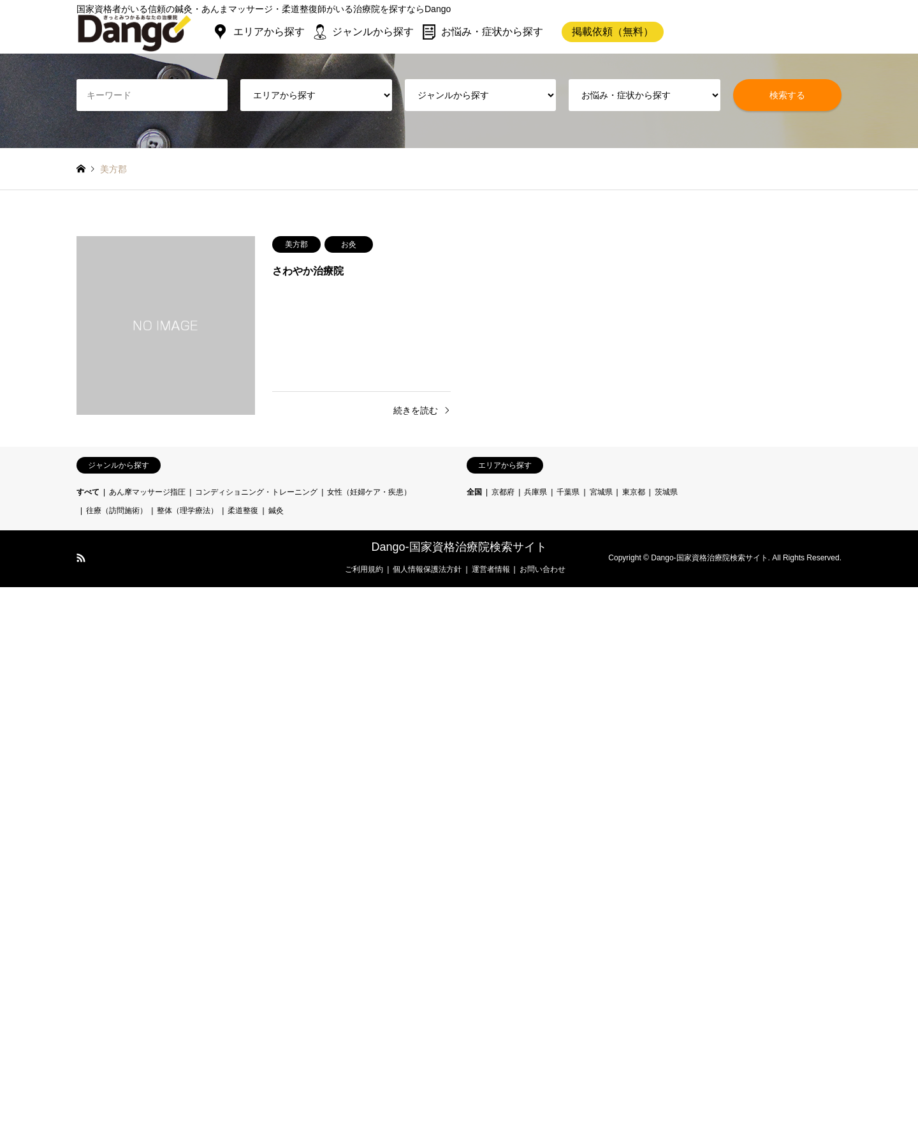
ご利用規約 (364, 569)
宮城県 (601, 492)
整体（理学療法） (187, 510)
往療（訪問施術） (116, 510)
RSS (80, 557)
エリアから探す (269, 31)
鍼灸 (276, 510)
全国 (474, 492)
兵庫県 (535, 492)
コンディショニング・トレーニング (256, 492)
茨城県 (666, 492)
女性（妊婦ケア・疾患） (369, 492)
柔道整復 (243, 510)
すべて (87, 492)
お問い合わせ (542, 569)
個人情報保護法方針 (427, 569)
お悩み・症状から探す (492, 31)
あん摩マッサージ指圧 (147, 492)
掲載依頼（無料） (612, 31)
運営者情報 (491, 569)
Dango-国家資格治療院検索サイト (458, 547)
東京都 (633, 492)
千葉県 (568, 492)
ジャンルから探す (373, 31)
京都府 (503, 492)
